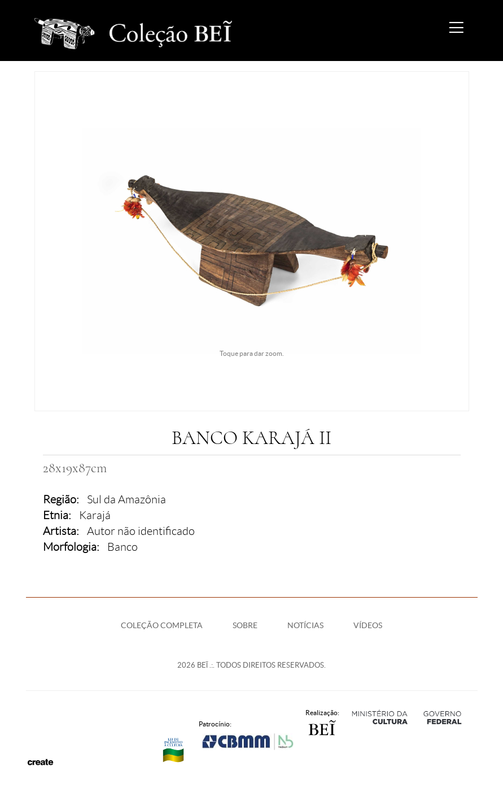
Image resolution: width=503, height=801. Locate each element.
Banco (122, 547)
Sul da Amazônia (126, 499)
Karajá (95, 515)
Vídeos (367, 625)
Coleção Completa (162, 625)
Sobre (245, 625)
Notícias (305, 625)
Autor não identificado (141, 531)
